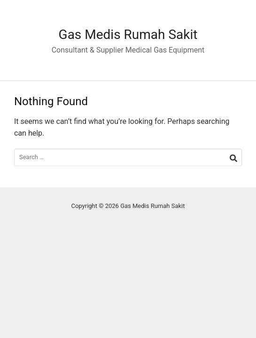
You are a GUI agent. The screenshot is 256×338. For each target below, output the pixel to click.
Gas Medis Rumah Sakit (128, 34)
